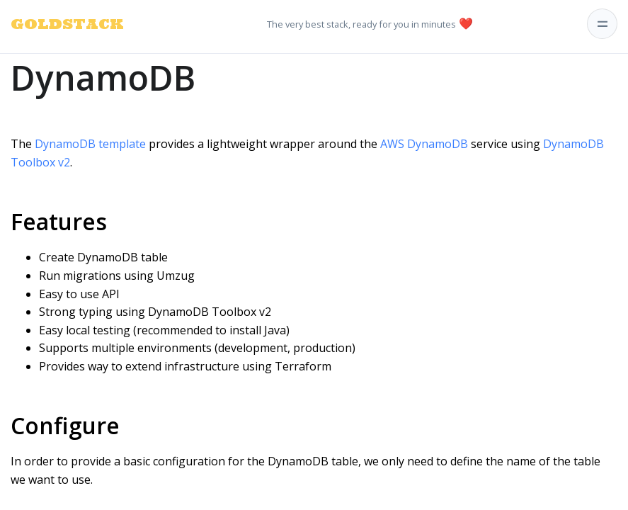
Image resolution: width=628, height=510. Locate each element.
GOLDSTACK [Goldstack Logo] (50, 24)
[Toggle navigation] (602, 23)
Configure (65, 425)
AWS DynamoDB (424, 144)
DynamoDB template (90, 144)
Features (59, 221)
